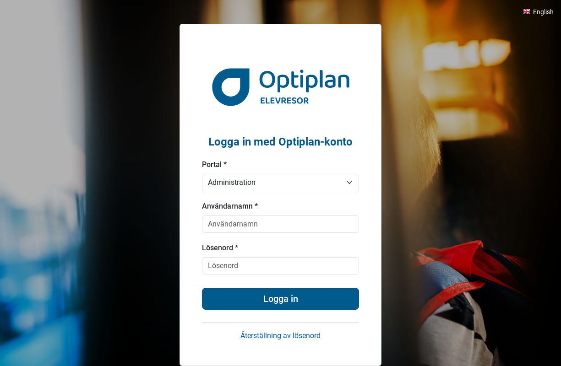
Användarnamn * (230, 206)
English (543, 12)
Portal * (214, 164)
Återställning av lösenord (280, 335)
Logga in (280, 298)
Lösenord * (220, 247)
